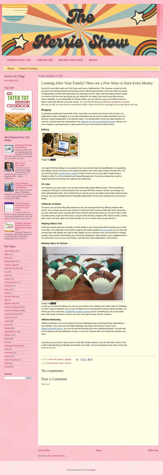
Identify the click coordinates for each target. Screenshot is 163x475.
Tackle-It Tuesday (28, 68)
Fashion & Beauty (11, 282)
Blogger (92, 470)
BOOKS (93, 60)
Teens (7, 363)
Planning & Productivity (13, 346)
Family (61, 363)
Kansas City (9, 318)
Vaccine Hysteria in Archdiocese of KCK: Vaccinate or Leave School (23, 206)
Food (6, 293)
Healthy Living (10, 303)
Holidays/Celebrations (12, 307)
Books (7, 258)
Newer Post (44, 450)
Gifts (6, 300)
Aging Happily (10, 251)
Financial (67, 363)
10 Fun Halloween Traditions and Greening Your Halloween (23, 185)
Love (6, 325)
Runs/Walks (9, 353)
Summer (8, 356)
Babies (7, 254)
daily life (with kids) (12, 268)
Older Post (153, 450)
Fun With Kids (10, 296)
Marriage (8, 328)
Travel (7, 367)
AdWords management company (116, 102)
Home (11, 68)
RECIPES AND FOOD (71, 60)
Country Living (10, 265)
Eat (6, 272)
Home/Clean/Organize (13, 311)
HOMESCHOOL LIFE (19, 60)
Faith (6, 275)
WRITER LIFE (45, 60)
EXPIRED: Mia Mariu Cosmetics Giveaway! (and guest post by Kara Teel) (23, 226)
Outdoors (8, 335)
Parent (7, 339)
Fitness (7, 290)
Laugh (7, 321)
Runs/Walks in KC (11, 81)
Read (6, 349)
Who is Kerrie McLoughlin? (20, 164)
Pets (6, 342)
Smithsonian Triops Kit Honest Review (23, 146)
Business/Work (52, 363)
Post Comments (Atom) (56, 456)
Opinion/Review (10, 332)
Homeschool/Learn (11, 314)
